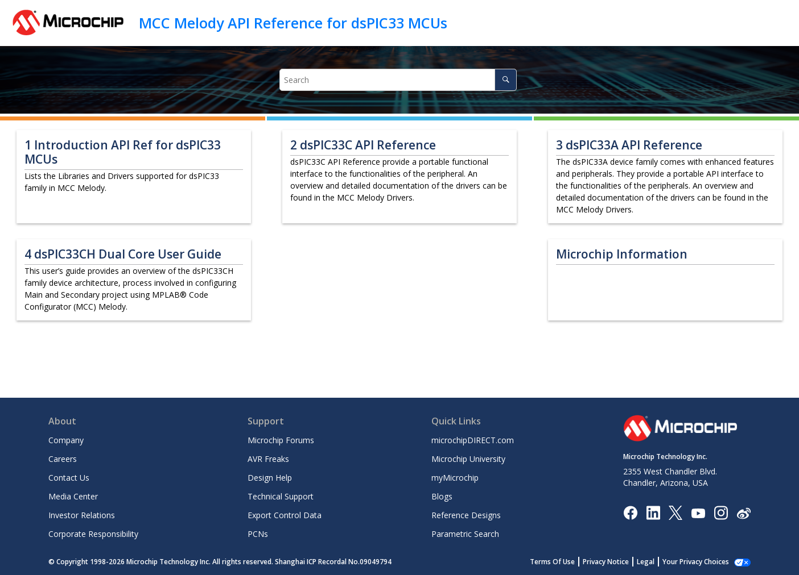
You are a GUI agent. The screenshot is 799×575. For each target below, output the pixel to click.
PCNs (258, 533)
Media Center (73, 496)
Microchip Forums (281, 440)
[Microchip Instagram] (721, 512)
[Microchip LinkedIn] (653, 512)
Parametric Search (465, 533)
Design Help (270, 477)
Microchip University (468, 458)
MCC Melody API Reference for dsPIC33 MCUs (293, 22)
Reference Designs (466, 515)
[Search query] (398, 80)
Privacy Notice (618, 561)
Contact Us (68, 477)
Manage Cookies (702, 561)
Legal (658, 561)
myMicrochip (455, 477)
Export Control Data (285, 515)
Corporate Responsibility (93, 533)
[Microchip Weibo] (743, 513)
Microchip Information (621, 254)
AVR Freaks (268, 458)
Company (66, 440)
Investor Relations (81, 515)
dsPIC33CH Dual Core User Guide (122, 254)
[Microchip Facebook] (630, 512)
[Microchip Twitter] (675, 512)
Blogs (441, 496)
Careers (62, 458)
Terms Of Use (564, 561)
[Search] (506, 80)
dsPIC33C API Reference (363, 145)
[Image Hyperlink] (698, 513)
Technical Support (281, 496)
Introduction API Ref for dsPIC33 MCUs (122, 152)
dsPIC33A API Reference (629, 145)
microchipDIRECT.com (472, 440)
